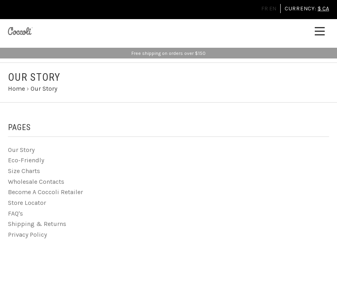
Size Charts (24, 171)
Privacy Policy (27, 234)
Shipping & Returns (37, 224)
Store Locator (27, 202)
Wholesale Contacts (36, 181)
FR (264, 8)
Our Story (21, 150)
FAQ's (15, 213)
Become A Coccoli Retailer (45, 192)
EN (272, 8)
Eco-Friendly (26, 160)
